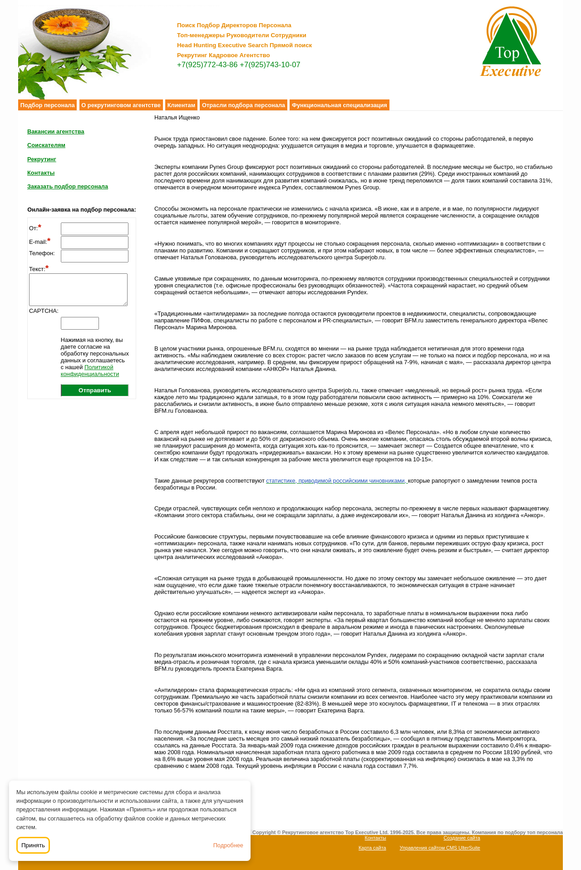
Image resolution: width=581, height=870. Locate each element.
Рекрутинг (41, 159)
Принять (33, 845)
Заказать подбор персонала (67, 186)
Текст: (39, 269)
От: (35, 228)
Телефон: (42, 253)
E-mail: (39, 241)
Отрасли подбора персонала (243, 105)
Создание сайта (461, 837)
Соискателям (46, 145)
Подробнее (228, 845)
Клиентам (181, 105)
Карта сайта (372, 847)
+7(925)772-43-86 (207, 64)
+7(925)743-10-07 (270, 64)
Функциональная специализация (339, 105)
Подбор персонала (47, 105)
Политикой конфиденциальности (90, 370)
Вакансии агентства (55, 131)
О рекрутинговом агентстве (121, 105)
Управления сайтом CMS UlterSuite (440, 847)
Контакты (40, 172)
